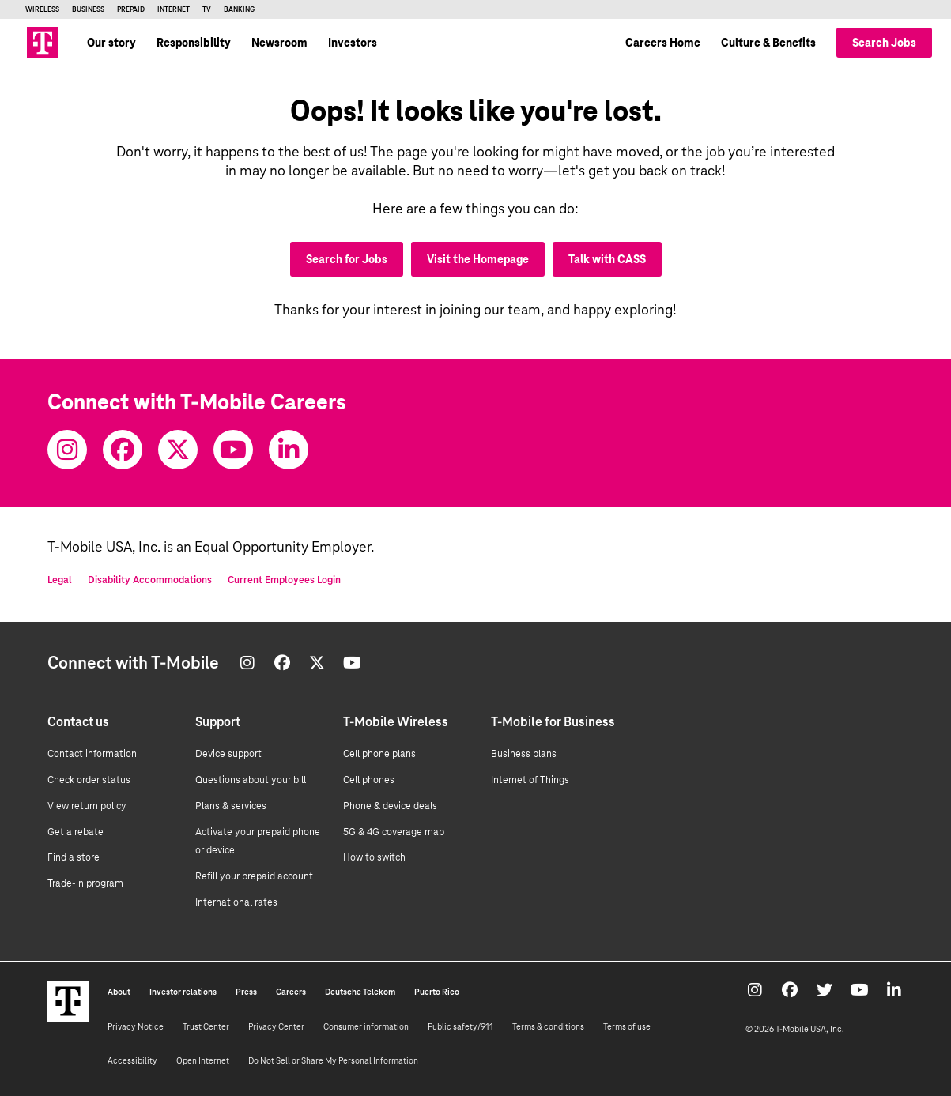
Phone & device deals (390, 806)
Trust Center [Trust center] (206, 1026)
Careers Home (662, 43)
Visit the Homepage (478, 259)
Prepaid (131, 9)
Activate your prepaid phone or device (257, 841)
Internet (173, 9)
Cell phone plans (379, 754)
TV (206, 9)
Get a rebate (75, 832)
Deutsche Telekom (360, 991)
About (119, 991)
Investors (352, 43)
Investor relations (183, 991)
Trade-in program (85, 883)
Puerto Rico (436, 991)
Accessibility (132, 1060)
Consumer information (366, 1026)
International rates (236, 902)
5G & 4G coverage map (393, 832)
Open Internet (202, 1060)
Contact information (92, 754)
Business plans (524, 754)
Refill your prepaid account (254, 876)
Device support (228, 754)
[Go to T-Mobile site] (42, 42)
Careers (291, 991)
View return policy (86, 806)
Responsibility (194, 43)
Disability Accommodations (150, 580)
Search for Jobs (346, 259)
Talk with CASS (607, 259)
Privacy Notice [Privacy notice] (136, 1026)
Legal (59, 580)
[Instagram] (67, 449)
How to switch (374, 857)
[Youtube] (233, 449)
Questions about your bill (250, 780)
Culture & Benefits (768, 43)
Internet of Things (530, 780)
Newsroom (279, 43)
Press (246, 991)
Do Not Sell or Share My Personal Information (333, 1060)
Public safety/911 (460, 1026)
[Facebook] (122, 449)
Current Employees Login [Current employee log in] (284, 580)
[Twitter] (177, 449)
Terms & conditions (548, 1026)
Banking (239, 9)
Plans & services (230, 806)
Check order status (88, 780)
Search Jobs (884, 43)
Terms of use (627, 1026)
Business (88, 9)
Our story (111, 43)
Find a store (73, 857)
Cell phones (368, 780)
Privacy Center (276, 1026)
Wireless (42, 9)
